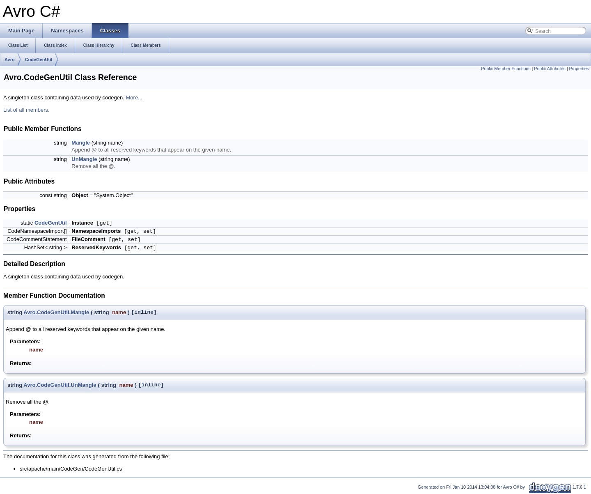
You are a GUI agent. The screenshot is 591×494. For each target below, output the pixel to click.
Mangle (80, 143)
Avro (10, 59)
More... (134, 97)
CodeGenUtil (39, 59)
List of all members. (26, 110)
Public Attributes (549, 68)
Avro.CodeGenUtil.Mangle (56, 312)
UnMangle (84, 159)
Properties (579, 68)
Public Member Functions (505, 68)
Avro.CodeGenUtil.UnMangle (59, 385)
